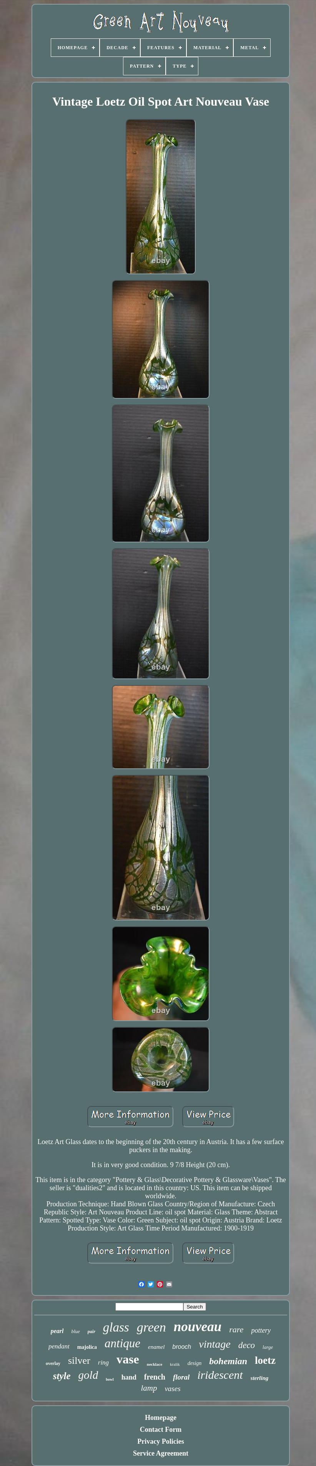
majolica (87, 1347)
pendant (59, 1346)
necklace (154, 1364)
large (268, 1347)
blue (75, 1331)
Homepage (160, 1417)
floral (181, 1377)
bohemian (228, 1361)
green (151, 1327)
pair (91, 1331)
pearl (57, 1331)
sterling (260, 1378)
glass (116, 1327)
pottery (261, 1330)
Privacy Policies (160, 1441)
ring (103, 1362)
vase (127, 1359)
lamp (149, 1388)
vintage (214, 1344)
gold (88, 1375)
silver (79, 1360)
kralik (175, 1364)
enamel (156, 1347)
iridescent (220, 1374)
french (154, 1377)
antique (122, 1343)
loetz (265, 1360)
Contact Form (160, 1429)
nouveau (197, 1326)
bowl (110, 1379)
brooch (181, 1346)
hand (128, 1377)
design (195, 1363)
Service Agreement (160, 1453)
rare (236, 1329)
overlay (53, 1363)
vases (172, 1389)
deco (246, 1345)
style (62, 1376)
